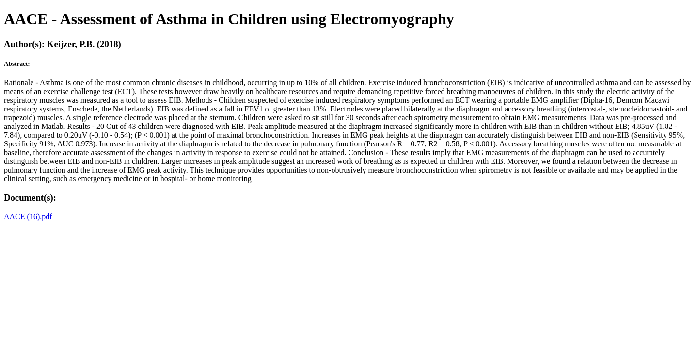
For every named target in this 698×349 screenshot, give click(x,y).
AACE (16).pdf (28, 216)
